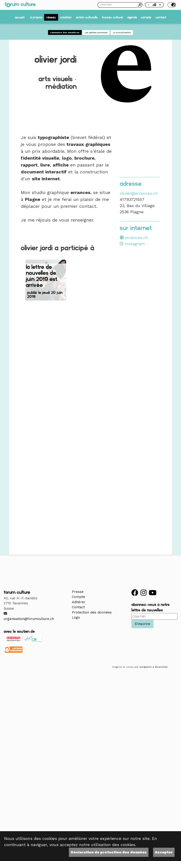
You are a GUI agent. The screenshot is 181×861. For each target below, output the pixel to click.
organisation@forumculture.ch (29, 619)
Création (66, 17)
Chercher (139, 4)
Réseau (51, 17)
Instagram (132, 243)
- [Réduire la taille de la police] (149, 5)
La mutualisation (122, 32)
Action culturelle (87, 17)
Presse (78, 592)
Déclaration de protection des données (109, 852)
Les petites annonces (96, 32)
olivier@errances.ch (139, 193)
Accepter (164, 852)
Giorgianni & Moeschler (153, 666)
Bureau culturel (112, 17)
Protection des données (92, 612)
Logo (76, 617)
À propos (36, 17)
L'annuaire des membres (64, 32)
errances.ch (134, 237)
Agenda (132, 17)
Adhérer (79, 602)
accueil (19, 17)
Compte (146, 17)
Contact (161, 17)
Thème (171, 4)
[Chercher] (117, 5)
